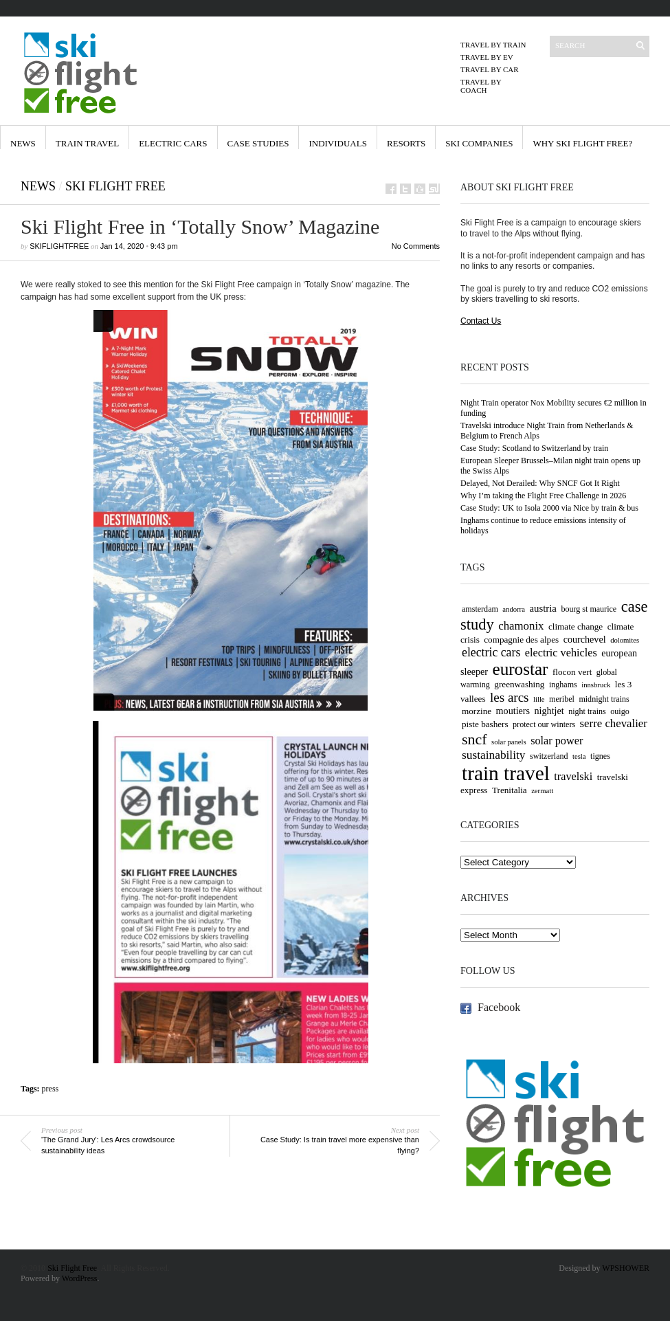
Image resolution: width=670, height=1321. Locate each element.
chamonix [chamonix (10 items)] (521, 625)
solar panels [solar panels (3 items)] (508, 742)
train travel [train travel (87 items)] (506, 773)
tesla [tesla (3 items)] (579, 756)
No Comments (416, 246)
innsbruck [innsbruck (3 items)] (595, 685)
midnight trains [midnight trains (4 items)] (604, 699)
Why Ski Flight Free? (582, 143)
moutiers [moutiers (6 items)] (513, 710)
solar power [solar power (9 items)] (557, 741)
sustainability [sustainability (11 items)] (494, 755)
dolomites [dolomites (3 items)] (624, 640)
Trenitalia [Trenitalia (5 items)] (509, 790)
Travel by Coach (480, 86)
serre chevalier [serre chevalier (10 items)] (613, 723)
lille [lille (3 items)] (539, 699)
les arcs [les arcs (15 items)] (509, 697)
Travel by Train (493, 45)
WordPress (80, 1278)
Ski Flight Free (115, 186)
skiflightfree (59, 246)
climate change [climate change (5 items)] (575, 626)
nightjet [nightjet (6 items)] (549, 710)
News (23, 143)
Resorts (406, 143)
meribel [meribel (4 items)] (561, 699)
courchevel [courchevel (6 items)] (584, 639)
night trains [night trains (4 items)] (587, 711)
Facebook (499, 1007)
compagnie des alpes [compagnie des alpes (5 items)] (521, 639)
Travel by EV (486, 57)
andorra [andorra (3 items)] (513, 609)
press (50, 1089)
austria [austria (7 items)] (543, 608)
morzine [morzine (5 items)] (476, 711)
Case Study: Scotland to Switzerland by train (534, 448)
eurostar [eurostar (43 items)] (520, 669)
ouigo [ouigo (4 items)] (619, 711)
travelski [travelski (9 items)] (573, 776)
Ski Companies (479, 143)
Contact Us (480, 321)
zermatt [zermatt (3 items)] (542, 791)
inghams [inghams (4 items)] (563, 684)
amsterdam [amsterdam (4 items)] (480, 609)
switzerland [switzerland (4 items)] (549, 756)
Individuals (338, 143)
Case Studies (258, 143)
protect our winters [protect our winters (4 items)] (544, 724)
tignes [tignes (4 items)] (600, 756)
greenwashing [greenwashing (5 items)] (519, 684)
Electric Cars (173, 143)
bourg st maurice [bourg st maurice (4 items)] (588, 609)
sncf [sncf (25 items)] (474, 739)
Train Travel (87, 143)
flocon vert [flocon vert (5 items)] (572, 672)
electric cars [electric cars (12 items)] (491, 652)
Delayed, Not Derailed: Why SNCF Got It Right (540, 483)
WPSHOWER (625, 1268)
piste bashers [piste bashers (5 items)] (485, 724)
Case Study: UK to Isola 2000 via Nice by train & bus (549, 508)
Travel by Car (489, 69)
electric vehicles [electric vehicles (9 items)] (561, 653)
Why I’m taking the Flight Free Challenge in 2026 (543, 495)
